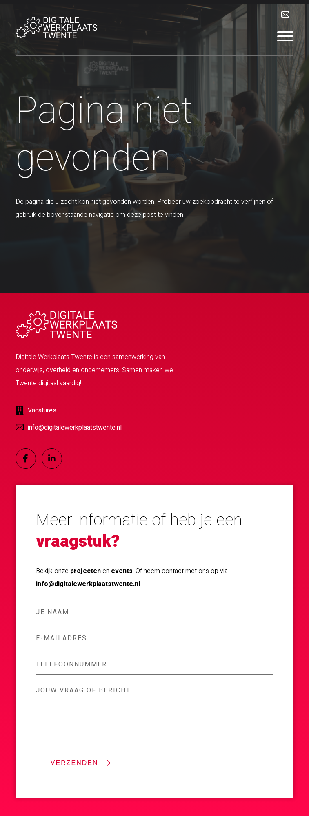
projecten (85, 571)
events (122, 571)
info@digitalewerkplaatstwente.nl (88, 584)
